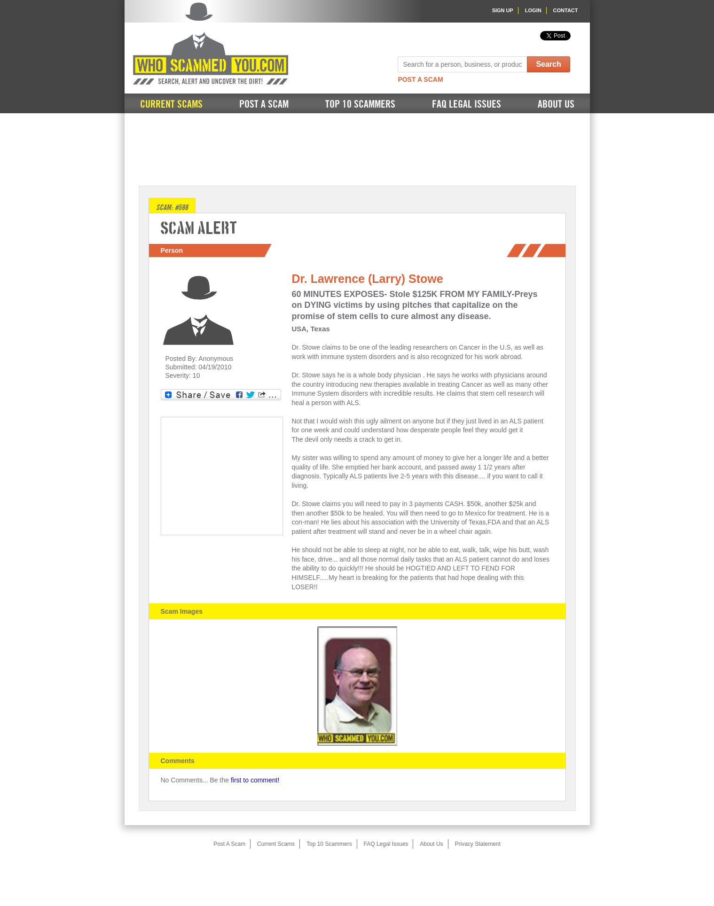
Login (533, 10)
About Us (556, 104)
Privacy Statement (477, 844)
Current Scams (171, 104)
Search (548, 64)
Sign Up (502, 10)
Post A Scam (420, 79)
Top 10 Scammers (360, 104)
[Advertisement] (357, 148)
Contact (565, 10)
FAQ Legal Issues (466, 104)
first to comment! (255, 780)
